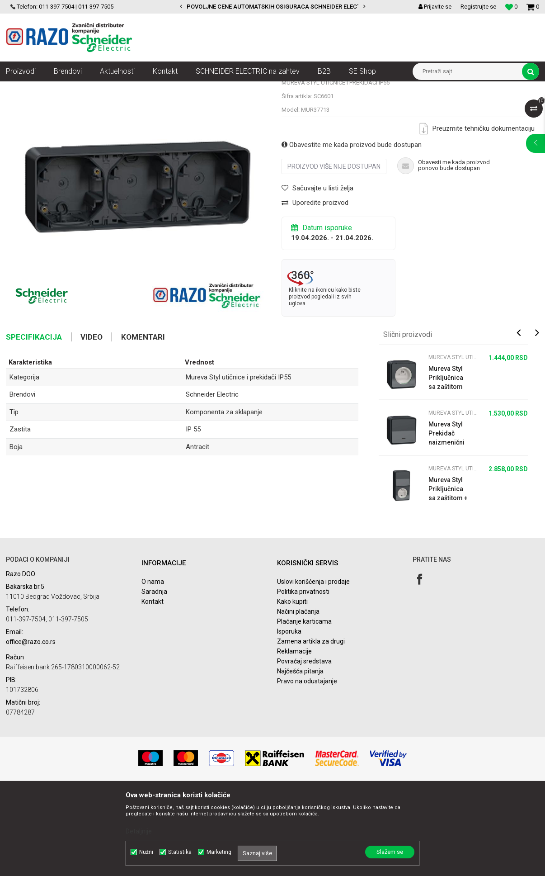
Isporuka (289, 712)
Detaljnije (139, 831)
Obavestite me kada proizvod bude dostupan (352, 226)
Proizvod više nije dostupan (334, 247)
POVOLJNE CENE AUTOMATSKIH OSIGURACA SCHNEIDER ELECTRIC (278, 6)
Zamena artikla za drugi (311, 722)
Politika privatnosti (303, 673)
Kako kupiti (292, 683)
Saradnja (154, 673)
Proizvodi (56, 88)
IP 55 (193, 511)
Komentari (143, 418)
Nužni (146, 852)
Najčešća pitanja (300, 752)
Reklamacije (294, 732)
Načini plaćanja (298, 692)
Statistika (180, 852)
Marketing (219, 852)
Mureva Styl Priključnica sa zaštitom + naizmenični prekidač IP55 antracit (448, 571)
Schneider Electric (212, 476)
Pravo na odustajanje (307, 762)
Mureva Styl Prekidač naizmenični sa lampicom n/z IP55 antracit (447, 515)
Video (91, 418)
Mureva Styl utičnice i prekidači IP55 (220, 88)
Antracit (197, 528)
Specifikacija (34, 418)
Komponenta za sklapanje (224, 493)
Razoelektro (21, 88)
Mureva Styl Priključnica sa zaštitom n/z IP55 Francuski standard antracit (445, 459)
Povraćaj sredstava (304, 742)
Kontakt (152, 683)
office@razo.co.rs (31, 723)
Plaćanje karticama (304, 702)
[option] (272, 7)
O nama (152, 663)
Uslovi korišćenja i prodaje (313, 663)
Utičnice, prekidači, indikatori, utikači (122, 88)
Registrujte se (478, 6)
